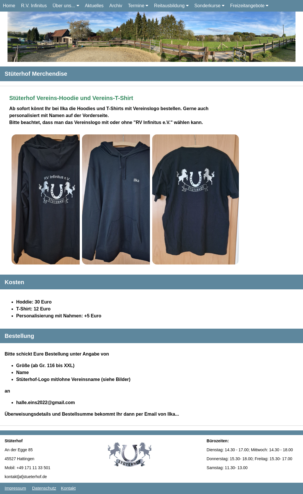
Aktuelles (94, 5)
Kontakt (68, 488)
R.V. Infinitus (34, 5)
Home (9, 5)
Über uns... (66, 5)
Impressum (15, 488)
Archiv (115, 5)
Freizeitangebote (249, 5)
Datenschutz (44, 488)
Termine (138, 5)
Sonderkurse (209, 5)
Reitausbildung (171, 5)
